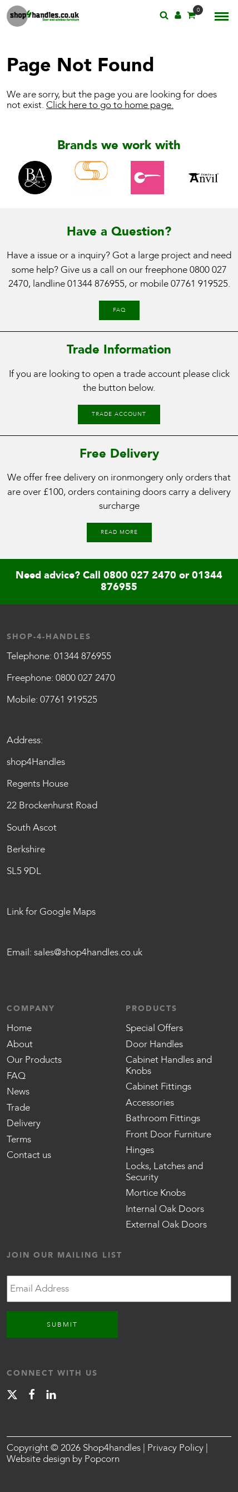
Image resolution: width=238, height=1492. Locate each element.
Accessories (150, 1102)
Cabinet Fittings (158, 1086)
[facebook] (31, 1396)
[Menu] (221, 16)
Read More (119, 532)
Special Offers (154, 1028)
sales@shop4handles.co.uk (88, 952)
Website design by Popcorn (63, 1458)
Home (19, 1028)
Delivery (24, 1123)
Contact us (29, 1155)
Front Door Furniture (168, 1134)
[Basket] (191, 17)
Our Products (34, 1059)
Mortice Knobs (156, 1192)
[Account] (177, 17)
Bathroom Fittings (163, 1118)
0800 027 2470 (139, 575)
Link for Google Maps (51, 911)
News (18, 1091)
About (20, 1044)
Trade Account (119, 414)
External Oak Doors (166, 1224)
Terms (19, 1139)
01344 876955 (96, 283)
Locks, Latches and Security (164, 1172)
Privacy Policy (175, 1447)
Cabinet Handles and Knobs (169, 1065)
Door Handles (154, 1044)
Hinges (140, 1149)
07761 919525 (199, 283)
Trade (18, 1107)
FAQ (119, 310)
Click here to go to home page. (109, 105)
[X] (12, 1396)
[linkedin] (51, 1396)
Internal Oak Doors (165, 1209)
